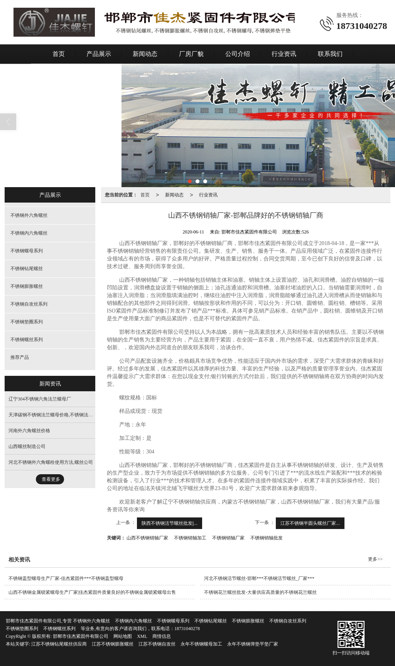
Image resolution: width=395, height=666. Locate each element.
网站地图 (122, 636)
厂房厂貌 (191, 54)
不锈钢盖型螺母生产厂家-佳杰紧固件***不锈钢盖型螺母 (65, 578)
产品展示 (98, 54)
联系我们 (330, 54)
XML (142, 636)
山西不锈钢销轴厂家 (147, 538)
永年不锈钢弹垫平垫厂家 (252, 644)
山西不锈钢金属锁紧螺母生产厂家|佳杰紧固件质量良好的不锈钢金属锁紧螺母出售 (92, 592)
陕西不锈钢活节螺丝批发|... (170, 523)
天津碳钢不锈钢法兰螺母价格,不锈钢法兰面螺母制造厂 (64, 415)
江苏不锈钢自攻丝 (157, 644)
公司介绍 (237, 54)
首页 (58, 54)
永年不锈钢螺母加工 (201, 644)
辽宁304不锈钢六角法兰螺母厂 (39, 399)
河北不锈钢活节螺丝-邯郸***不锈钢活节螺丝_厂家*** (259, 578)
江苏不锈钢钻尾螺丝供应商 (59, 644)
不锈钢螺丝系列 (26, 339)
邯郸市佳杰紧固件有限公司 (80, 636)
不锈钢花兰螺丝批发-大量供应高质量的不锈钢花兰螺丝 (260, 592)
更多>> (375, 559)
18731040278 (187, 628)
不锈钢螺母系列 (26, 251)
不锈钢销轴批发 (266, 538)
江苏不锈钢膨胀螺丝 (112, 644)
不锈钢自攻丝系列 (28, 304)
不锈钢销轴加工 (190, 538)
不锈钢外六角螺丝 (28, 215)
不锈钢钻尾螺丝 (26, 268)
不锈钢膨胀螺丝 (26, 286)
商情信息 (161, 636)
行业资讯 (284, 54)
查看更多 (51, 479)
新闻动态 (145, 54)
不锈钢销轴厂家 (228, 538)
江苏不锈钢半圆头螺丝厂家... (310, 523)
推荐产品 (19, 357)
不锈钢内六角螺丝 (28, 233)
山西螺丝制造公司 (27, 446)
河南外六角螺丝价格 (29, 430)
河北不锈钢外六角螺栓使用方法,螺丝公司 (50, 462)
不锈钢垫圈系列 (26, 322)
